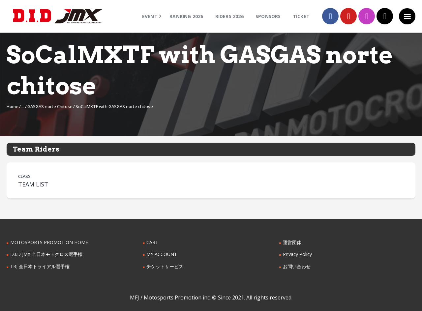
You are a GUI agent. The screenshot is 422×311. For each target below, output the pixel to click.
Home (12, 106)
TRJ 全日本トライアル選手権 (40, 266)
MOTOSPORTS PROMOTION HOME (49, 242)
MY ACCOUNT (161, 254)
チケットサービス (164, 266)
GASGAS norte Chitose (50, 106)
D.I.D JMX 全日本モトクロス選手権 (46, 254)
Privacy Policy (297, 254)
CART (152, 242)
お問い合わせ (297, 266)
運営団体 (292, 242)
